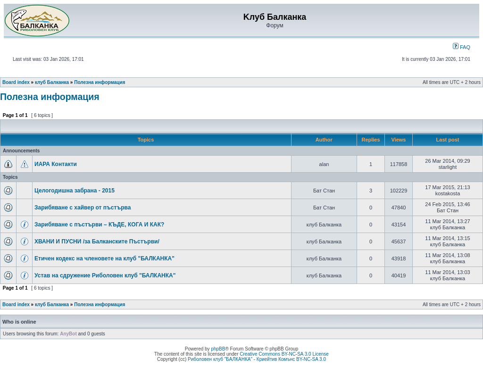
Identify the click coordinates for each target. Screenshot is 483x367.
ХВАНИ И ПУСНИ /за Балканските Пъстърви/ (96, 241)
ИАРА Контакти (55, 164)
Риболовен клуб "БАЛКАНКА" (220, 359)
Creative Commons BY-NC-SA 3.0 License (284, 354)
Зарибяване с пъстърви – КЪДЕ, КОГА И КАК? (99, 224)
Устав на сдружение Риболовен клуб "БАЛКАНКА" (104, 275)
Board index (16, 82)
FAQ (461, 47)
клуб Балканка (52, 82)
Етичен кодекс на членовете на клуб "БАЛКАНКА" (104, 258)
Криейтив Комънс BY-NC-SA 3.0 (291, 359)
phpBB (218, 348)
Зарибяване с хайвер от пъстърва (82, 207)
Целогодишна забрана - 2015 (74, 190)
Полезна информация (99, 82)
